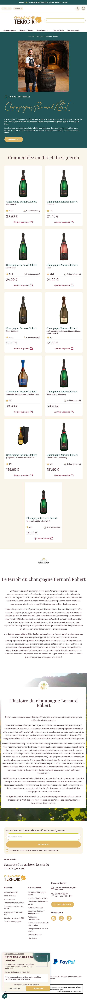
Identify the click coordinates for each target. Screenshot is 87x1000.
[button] (62, 904)
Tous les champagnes (12, 921)
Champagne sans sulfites (14, 903)
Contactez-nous (34, 935)
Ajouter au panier (23, 222)
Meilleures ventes (11, 892)
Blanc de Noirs (9, 899)
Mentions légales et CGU (37, 898)
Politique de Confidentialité (34, 918)
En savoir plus (13, 139)
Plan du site (32, 938)
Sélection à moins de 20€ (14, 918)
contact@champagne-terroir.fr (65, 888)
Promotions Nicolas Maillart (38, 2)
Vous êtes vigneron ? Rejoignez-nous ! (36, 912)
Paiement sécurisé (35, 907)
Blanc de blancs (10, 896)
